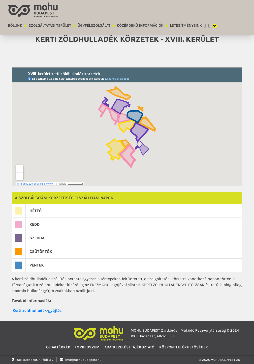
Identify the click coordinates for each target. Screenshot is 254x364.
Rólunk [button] (15, 25)
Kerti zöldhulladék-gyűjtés (37, 310)
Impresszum (87, 347)
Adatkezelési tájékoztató (129, 347)
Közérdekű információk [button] (140, 25)
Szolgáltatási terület (50, 25)
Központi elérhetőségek (183, 347)
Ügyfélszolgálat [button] (94, 25)
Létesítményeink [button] (186, 25)
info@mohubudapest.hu (80, 360)
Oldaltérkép (58, 347)
